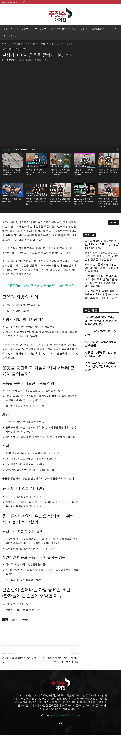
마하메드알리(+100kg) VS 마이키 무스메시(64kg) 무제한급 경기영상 (101, 320)
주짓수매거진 (10, 60)
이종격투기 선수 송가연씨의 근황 (100, 354)
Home (5, 43)
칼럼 (42, 28)
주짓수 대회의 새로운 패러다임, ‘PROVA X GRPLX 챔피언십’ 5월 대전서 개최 (102, 244)
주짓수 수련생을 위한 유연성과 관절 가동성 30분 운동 (36, 201)
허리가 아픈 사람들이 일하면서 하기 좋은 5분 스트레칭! (60, 201)
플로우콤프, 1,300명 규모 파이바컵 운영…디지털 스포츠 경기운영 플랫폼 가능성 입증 (102, 256)
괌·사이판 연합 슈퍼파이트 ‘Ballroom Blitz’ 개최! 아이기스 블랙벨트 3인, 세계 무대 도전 (101, 294)
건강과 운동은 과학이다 (19, 620)
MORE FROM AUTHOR (24, 149)
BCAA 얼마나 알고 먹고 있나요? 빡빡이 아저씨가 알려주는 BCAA (84, 201)
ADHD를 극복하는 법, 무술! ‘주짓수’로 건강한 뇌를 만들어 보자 (36, 172)
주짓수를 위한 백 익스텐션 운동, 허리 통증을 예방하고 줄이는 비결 (60, 172)
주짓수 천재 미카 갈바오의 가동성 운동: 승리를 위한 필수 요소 (84, 172)
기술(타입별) (97, 28)
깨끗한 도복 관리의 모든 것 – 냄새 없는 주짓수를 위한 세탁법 (11, 172)
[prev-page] (112, 150)
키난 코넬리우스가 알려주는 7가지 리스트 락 (100, 366)
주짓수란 (22, 28)
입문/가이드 (9, 28)
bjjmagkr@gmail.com (67, 715)
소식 (33, 28)
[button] (115, 28)
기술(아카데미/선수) (58, 28)
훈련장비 (6, 166)
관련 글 (5, 149)
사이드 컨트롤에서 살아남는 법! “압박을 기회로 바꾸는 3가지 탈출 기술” (101, 268)
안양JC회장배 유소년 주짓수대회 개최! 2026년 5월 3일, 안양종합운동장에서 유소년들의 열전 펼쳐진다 (101, 281)
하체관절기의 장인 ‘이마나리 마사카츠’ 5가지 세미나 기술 (60, 660)
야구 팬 (89, 352)
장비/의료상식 (11, 36)
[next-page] (117, 150)
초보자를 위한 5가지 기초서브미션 (19, 660)
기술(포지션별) (80, 28)
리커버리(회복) (32, 43)
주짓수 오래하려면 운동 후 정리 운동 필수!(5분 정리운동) (108, 172)
